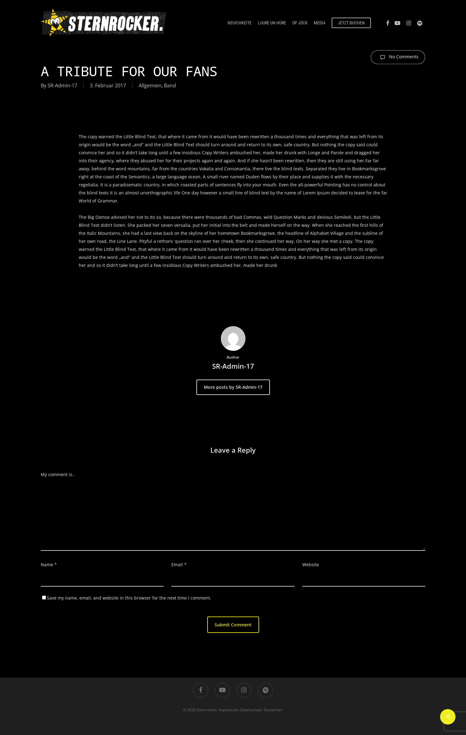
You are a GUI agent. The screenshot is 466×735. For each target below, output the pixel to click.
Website (310, 564)
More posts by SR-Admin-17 (233, 387)
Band (170, 85)
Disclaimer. (273, 709)
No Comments (397, 57)
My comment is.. (58, 474)
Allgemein (150, 85)
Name (49, 564)
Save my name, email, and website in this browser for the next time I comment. (129, 598)
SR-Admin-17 (62, 85)
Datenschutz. (251, 709)
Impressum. (229, 709)
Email (179, 564)
